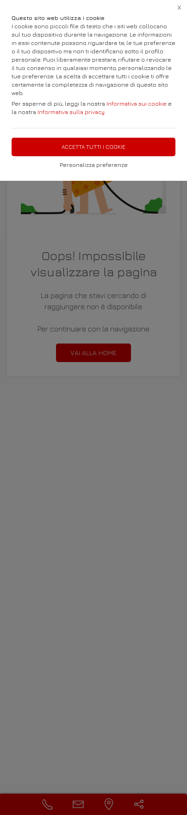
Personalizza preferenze (94, 164)
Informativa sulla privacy (71, 111)
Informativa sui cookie (136, 103)
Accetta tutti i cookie (93, 146)
